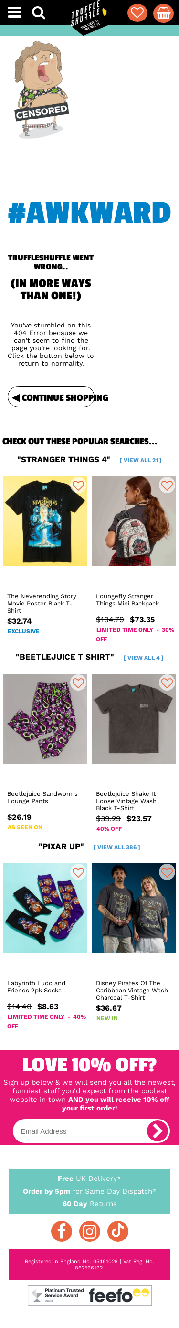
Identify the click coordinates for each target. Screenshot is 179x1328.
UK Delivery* (89, 1178)
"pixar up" (89, 846)
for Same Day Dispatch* (89, 1190)
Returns (89, 1203)
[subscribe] (157, 1130)
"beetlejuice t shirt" (90, 657)
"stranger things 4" (89, 459)
